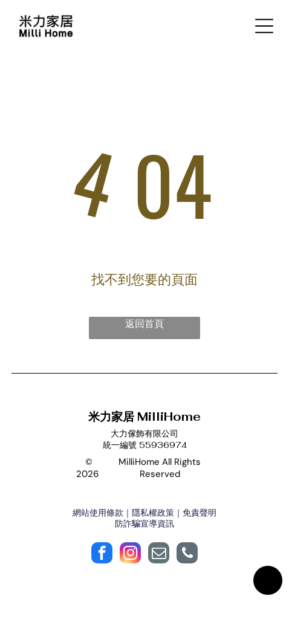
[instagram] (130, 554)
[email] (158, 554)
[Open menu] (264, 26)
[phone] (187, 554)
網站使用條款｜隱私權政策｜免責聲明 (144, 512)
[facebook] (101, 554)
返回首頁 (144, 323)
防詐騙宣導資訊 (144, 523)
